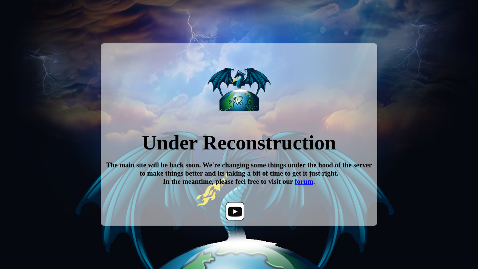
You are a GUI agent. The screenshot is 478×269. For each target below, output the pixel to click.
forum (304, 181)
